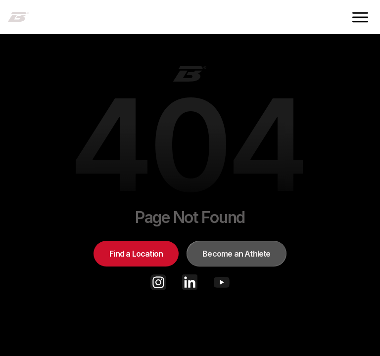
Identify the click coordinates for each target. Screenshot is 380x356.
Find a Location (136, 254)
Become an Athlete (236, 254)
